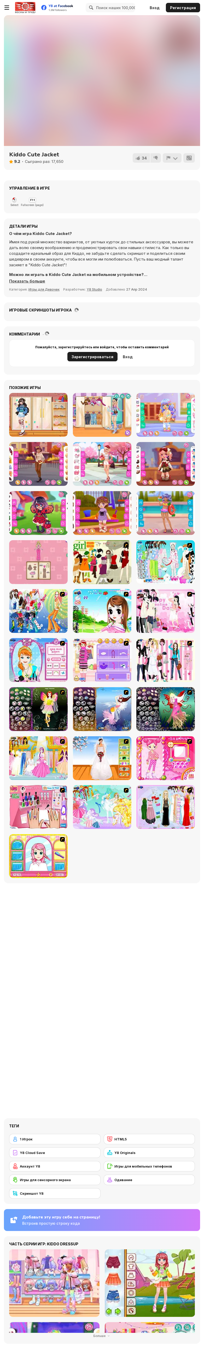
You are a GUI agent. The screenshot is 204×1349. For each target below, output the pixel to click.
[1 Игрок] (55, 1139)
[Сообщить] (172, 158)
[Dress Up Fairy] (102, 807)
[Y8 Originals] (149, 1152)
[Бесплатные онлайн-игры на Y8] (25, 7)
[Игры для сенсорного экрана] (55, 1180)
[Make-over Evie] (38, 660)
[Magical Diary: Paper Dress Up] (38, 562)
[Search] (90, 7)
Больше (102, 1336)
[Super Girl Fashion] (102, 562)
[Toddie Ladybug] (38, 513)
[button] (27, 281)
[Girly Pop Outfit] (102, 415)
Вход (155, 7)
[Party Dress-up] (165, 807)
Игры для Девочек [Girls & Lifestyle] (44, 289)
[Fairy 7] (102, 709)
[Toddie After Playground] (102, 513)
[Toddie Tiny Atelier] (165, 464)
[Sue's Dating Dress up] (165, 758)
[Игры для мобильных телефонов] (149, 1166)
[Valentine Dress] (165, 611)
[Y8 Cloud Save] (55, 1152)
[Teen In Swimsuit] (165, 513)
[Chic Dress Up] (165, 660)
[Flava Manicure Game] (38, 807)
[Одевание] (149, 1180)
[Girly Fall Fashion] (38, 464)
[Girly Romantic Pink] (102, 464)
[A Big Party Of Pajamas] (165, 562)
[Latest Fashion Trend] (38, 611)
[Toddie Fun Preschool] (165, 415)
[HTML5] (149, 1139)
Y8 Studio (94, 289)
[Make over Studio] (38, 856)
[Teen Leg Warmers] (38, 415)
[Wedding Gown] (102, 758)
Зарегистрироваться (92, 357)
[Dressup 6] (38, 758)
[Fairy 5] (38, 709)
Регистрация (183, 7)
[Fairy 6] (165, 709)
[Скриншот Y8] (55, 1193)
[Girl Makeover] (102, 660)
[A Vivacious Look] (102, 611)
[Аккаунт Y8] (55, 1166)
